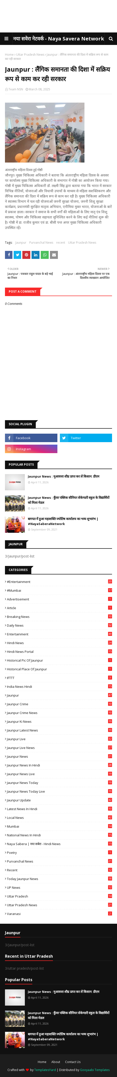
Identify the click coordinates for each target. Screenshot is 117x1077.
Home (9, 54)
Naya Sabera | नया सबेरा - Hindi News (59, 844)
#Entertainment (59, 581)
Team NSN (15, 89)
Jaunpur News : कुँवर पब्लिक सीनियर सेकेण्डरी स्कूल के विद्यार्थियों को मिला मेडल (68, 500)
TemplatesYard (45, 1070)
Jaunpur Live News (59, 747)
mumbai (59, 826)
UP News (59, 887)
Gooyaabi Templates (95, 1070)
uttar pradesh (59, 896)
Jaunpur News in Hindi (59, 765)
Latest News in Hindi (59, 809)
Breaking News (59, 616)
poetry (59, 852)
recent (60, 242)
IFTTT (59, 678)
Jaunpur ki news (59, 721)
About (55, 1062)
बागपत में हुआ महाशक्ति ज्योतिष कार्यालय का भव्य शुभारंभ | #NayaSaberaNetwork (63, 521)
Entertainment (59, 634)
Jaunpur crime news (59, 713)
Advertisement (59, 599)
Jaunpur (20, 242)
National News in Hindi (59, 835)
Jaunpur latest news (59, 730)
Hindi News (59, 643)
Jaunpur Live (59, 739)
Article (59, 608)
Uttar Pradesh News (30, 54)
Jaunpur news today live (59, 791)
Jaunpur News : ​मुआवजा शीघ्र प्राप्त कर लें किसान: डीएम (63, 476)
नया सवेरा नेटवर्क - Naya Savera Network (58, 38)
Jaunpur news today (59, 782)
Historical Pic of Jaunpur (59, 660)
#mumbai (59, 590)
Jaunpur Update (59, 800)
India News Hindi (59, 686)
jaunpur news (59, 756)
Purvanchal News (41, 242)
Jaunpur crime (59, 704)
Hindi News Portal (59, 651)
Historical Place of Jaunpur (59, 669)
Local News (59, 817)
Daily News (59, 625)
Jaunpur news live (59, 774)
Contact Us (72, 1062)
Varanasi (59, 913)
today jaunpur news (59, 879)
